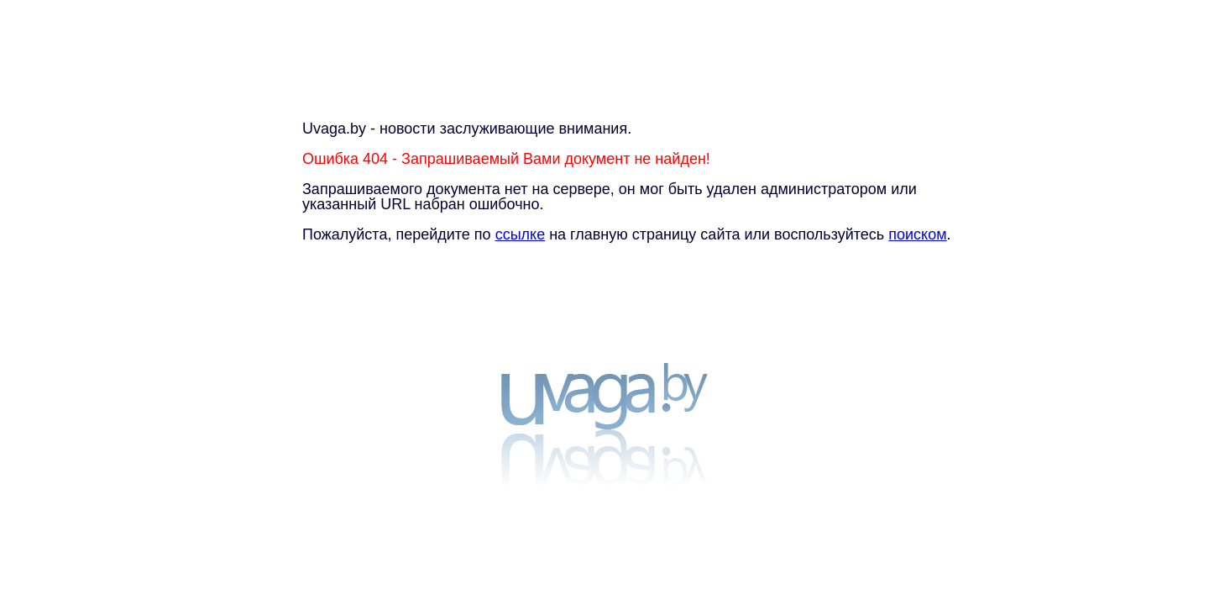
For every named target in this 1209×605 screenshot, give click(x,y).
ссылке (520, 234)
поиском (917, 234)
